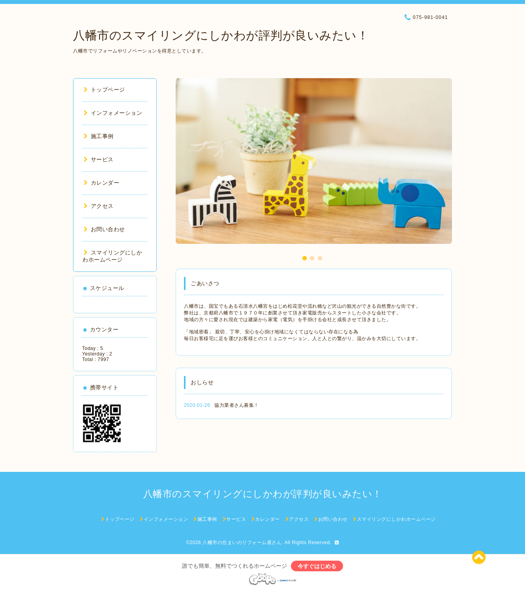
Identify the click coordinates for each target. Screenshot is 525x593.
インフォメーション (113, 113)
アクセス (99, 206)
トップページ (104, 89)
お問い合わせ (104, 229)
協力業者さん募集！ (236, 405)
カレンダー (101, 183)
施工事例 (99, 136)
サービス (99, 159)
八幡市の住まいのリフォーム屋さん (241, 542)
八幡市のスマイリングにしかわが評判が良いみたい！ (221, 35)
